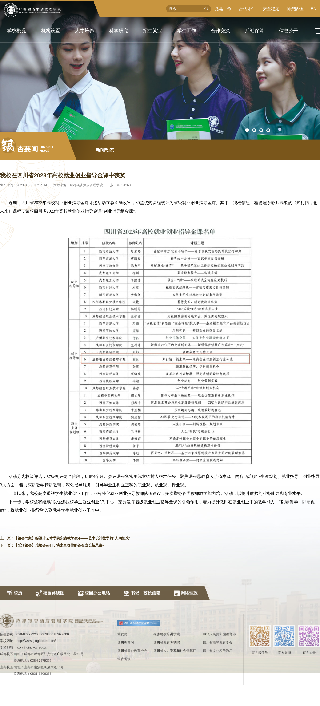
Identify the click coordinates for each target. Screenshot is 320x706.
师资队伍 (295, 9)
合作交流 (220, 30)
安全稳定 (271, 9)
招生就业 (152, 30)
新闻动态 (105, 151)
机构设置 (50, 30)
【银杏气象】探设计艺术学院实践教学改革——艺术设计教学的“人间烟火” (72, 539)
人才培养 (84, 30)
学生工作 (186, 30)
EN (313, 9)
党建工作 (223, 9)
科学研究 (118, 30)
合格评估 (247, 9)
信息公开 (288, 30)
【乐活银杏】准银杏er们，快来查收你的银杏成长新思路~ (59, 546)
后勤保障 (254, 30)
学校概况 (16, 30)
